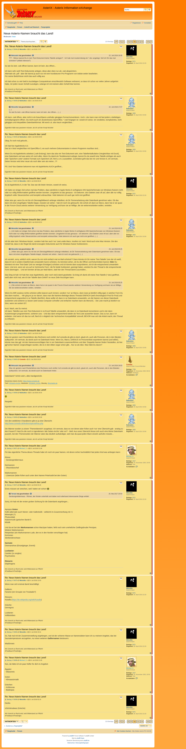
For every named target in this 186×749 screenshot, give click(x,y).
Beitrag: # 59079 (11, 580)
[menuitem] (20, 23)
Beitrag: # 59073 (11, 485)
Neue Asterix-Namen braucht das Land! (28, 33)
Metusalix (14, 55)
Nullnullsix (130, 108)
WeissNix (129, 56)
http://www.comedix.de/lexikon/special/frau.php (24, 423)
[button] (116, 41)
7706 (133, 369)
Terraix (13, 494)
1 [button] (123, 42)
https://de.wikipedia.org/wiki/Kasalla (26, 600)
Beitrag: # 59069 (11, 417)
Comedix (129, 364)
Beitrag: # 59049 (11, 137)
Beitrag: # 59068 (11, 393)
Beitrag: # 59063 (11, 359)
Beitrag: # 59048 (11, 101)
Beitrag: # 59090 (11, 699)
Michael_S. (130, 456)
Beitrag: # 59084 (11, 632)
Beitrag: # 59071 (11, 448)
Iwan (14, 37)
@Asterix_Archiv (35, 383)
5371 (133, 61)
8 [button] (128, 42)
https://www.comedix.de (31, 381)
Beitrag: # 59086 (11, 660)
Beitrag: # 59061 (11, 333)
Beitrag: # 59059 (11, 222)
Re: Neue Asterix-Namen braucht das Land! (28, 46)
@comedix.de (52, 383)
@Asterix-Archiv (14, 383)
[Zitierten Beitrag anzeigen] (33, 55)
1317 (133, 461)
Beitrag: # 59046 (11, 49)
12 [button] (142, 42)
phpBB (71, 736)
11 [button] (138, 42)
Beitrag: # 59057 (11, 181)
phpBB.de (86, 740)
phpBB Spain (80, 738)
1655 (133, 113)
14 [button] (148, 42)
